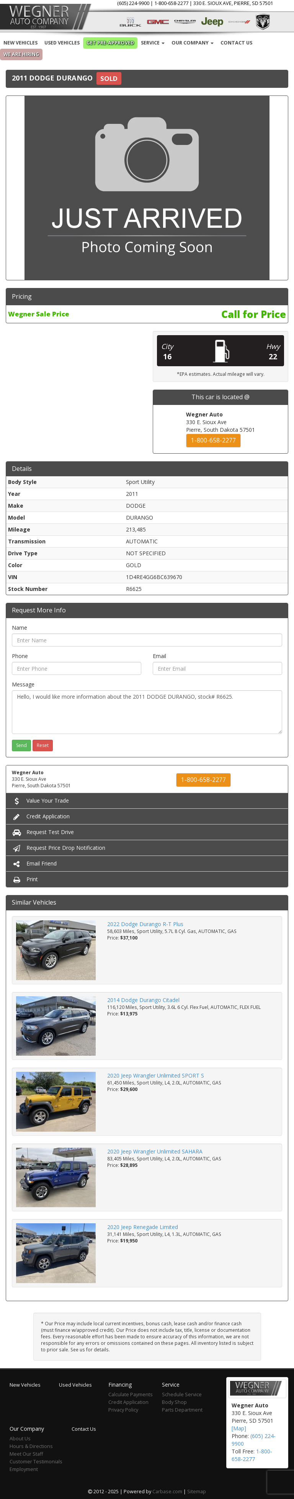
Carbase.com (167, 1491)
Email (159, 656)
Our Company (193, 42)
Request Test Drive (43, 832)
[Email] (217, 668)
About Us (20, 1438)
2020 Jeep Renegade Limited (142, 1227)
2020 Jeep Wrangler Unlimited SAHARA (155, 1151)
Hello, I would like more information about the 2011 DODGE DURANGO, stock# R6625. (147, 712)
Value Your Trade (40, 800)
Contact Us (236, 42)
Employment (24, 1469)
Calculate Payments (130, 1394)
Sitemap (196, 1491)
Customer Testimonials (36, 1461)
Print (25, 879)
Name (19, 627)
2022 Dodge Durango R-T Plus (145, 924)
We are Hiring (21, 54)
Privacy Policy (123, 1410)
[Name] (147, 640)
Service (153, 42)
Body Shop (174, 1402)
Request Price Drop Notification (58, 847)
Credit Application (41, 816)
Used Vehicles (62, 42)
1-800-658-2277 (213, 440)
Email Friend (34, 863)
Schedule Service (182, 1394)
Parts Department (182, 1410)
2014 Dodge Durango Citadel (143, 1000)
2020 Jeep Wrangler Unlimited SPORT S (155, 1075)
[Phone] (76, 668)
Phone (20, 656)
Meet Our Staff (26, 1454)
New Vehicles (20, 42)
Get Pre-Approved (110, 42)
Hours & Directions (31, 1446)
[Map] (239, 1428)
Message (23, 684)
